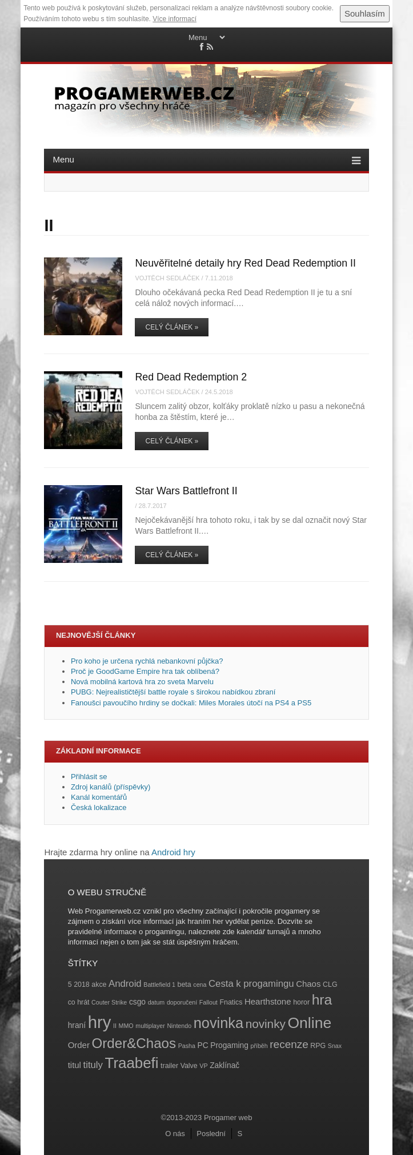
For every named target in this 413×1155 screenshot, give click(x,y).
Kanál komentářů (99, 797)
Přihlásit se (89, 776)
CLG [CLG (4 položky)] (330, 985)
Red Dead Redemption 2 (191, 377)
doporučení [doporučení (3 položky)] (182, 1002)
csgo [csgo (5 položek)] (137, 1002)
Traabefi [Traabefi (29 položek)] (132, 1063)
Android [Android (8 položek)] (125, 983)
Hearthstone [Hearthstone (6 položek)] (267, 1001)
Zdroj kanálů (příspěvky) (110, 787)
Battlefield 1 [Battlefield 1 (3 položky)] (159, 984)
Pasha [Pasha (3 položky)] (186, 1045)
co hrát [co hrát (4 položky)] (79, 1002)
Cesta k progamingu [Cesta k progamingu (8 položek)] (251, 983)
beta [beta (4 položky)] (184, 985)
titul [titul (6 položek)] (74, 1065)
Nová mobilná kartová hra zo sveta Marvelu (142, 681)
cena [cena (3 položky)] (199, 984)
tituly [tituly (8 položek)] (93, 1064)
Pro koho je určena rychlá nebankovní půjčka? (148, 661)
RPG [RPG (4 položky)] (318, 1046)
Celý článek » (171, 327)
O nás (175, 1133)
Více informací (175, 19)
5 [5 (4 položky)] (70, 985)
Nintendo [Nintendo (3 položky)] (179, 1025)
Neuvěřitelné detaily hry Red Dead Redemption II (245, 263)
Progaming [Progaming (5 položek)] (229, 1045)
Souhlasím (364, 13)
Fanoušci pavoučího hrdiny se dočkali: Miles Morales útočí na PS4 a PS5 (191, 702)
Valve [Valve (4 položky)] (189, 1066)
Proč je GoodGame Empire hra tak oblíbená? (145, 671)
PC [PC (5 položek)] (203, 1045)
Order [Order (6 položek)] (79, 1045)
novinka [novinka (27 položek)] (218, 1023)
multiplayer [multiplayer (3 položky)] (150, 1025)
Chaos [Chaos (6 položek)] (308, 984)
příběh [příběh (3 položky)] (258, 1045)
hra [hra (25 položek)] (322, 999)
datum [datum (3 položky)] (156, 1002)
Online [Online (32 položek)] (309, 1022)
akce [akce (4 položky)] (98, 985)
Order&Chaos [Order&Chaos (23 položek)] (134, 1043)
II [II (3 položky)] (115, 1025)
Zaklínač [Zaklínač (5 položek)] (224, 1065)
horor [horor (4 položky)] (301, 1002)
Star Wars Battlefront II (186, 491)
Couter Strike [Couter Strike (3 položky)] (109, 1002)
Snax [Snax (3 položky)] (335, 1045)
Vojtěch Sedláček (167, 278)
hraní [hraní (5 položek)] (77, 1025)
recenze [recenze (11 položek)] (289, 1044)
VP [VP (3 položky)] (203, 1065)
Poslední (211, 1133)
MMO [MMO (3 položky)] (126, 1025)
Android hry (173, 852)
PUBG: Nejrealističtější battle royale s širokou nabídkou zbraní (173, 692)
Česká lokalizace (99, 807)
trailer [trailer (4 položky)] (169, 1066)
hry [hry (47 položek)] (99, 1022)
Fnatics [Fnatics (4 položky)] (230, 1002)
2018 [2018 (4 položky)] (82, 985)
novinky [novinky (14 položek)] (266, 1023)
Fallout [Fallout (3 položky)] (208, 1002)
